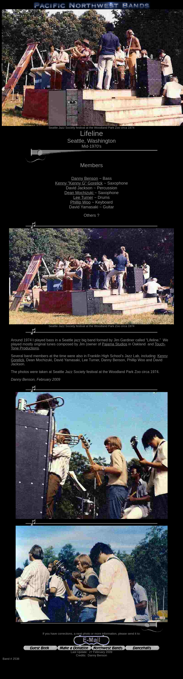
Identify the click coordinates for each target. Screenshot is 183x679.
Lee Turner (83, 197)
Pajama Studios (114, 344)
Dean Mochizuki (79, 192)
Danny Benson (84, 178)
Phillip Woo (80, 202)
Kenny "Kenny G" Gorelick (79, 183)
